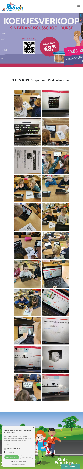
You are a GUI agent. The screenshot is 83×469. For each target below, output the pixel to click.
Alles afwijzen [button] (26, 457)
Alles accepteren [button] (12, 457)
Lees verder (16, 445)
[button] (18, 461)
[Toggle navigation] (79, 6)
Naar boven (70, 466)
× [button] (33, 428)
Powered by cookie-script (18, 464)
